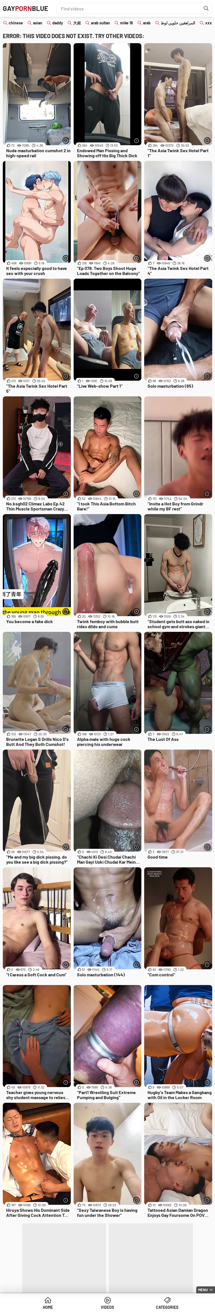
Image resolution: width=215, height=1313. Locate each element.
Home (48, 1307)
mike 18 (126, 22)
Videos (107, 1307)
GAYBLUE (25, 8)
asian (37, 22)
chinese (16, 22)
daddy (57, 22)
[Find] (206, 8)
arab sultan (100, 22)
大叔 (77, 22)
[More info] (65, 140)
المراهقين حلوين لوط (178, 22)
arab (147, 22)
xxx (208, 22)
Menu (203, 1289)
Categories (167, 1307)
